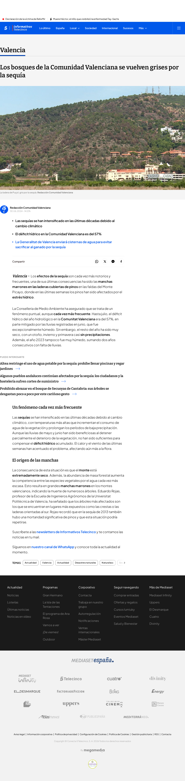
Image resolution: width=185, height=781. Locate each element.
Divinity (154, 623)
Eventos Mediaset (126, 616)
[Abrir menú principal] (179, 28)
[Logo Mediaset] (92, 662)
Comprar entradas (126, 595)
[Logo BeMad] (27, 704)
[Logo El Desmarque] (27, 691)
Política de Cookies (119, 734)
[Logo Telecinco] (71, 678)
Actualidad (30, 563)
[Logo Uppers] (71, 704)
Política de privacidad (66, 734)
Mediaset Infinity (160, 595)
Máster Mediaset (89, 639)
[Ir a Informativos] (22, 28)
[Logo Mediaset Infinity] (27, 678)
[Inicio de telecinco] (5, 28)
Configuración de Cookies (93, 734)
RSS (156, 734)
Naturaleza (107, 563)
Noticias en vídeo (19, 616)
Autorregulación (89, 614)
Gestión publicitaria (142, 734)
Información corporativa (39, 734)
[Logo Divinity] (158, 678)
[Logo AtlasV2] (49, 716)
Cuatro (154, 616)
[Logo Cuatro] (114, 678)
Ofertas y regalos (125, 602)
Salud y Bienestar (125, 623)
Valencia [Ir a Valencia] (12, 50)
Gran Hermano (53, 595)
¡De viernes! (51, 632)
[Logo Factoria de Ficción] (71, 691)
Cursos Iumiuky (124, 609)
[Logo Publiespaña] (92, 716)
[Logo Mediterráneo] (136, 716)
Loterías (12, 602)
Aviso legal (19, 734)
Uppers (154, 602)
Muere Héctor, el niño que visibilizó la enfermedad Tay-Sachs (86, 19)
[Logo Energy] (158, 691)
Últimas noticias (18, 609)
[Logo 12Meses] (158, 704)
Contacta (85, 595)
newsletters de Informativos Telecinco (66, 532)
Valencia (46, 563)
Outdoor (49, 639)
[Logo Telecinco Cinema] (114, 704)
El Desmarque (159, 609)
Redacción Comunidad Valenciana (30, 207)
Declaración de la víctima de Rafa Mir (25, 19)
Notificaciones (88, 621)
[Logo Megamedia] (94, 750)
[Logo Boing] (114, 691)
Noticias (13, 595)
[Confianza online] (92, 767)
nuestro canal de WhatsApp (52, 547)
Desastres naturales (85, 563)
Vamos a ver (51, 625)
